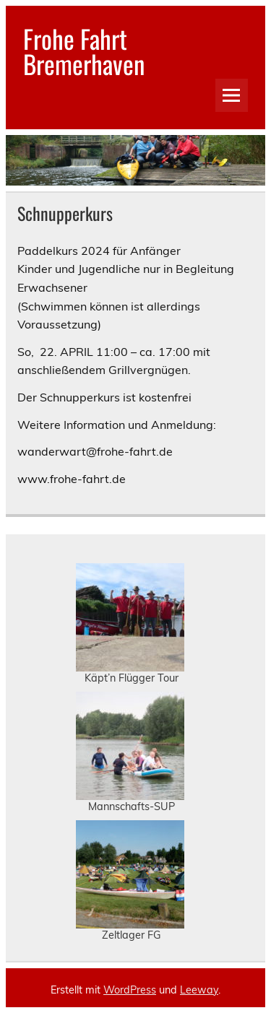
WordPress (129, 989)
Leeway (199, 989)
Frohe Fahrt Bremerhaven (84, 50)
